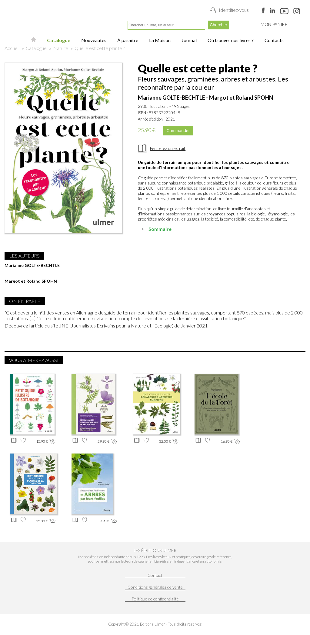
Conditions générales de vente (155, 587)
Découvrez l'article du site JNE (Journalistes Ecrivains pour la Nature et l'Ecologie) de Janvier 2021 (106, 325)
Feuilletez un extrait (167, 148)
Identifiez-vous (234, 10)
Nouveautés (93, 40)
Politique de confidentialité (155, 598)
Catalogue (58, 40)
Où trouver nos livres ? (230, 40)
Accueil (12, 48)
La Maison (159, 40)
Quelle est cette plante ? (100, 48)
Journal (189, 40)
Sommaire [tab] (156, 229)
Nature (60, 48)
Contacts (274, 40)
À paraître (127, 40)
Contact (155, 575)
